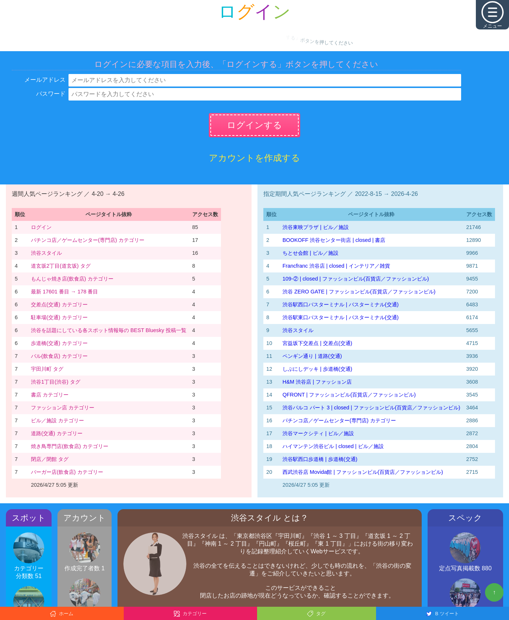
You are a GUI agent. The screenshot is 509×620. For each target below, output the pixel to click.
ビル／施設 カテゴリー (57, 420)
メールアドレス (45, 80)
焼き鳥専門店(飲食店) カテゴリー (69, 446)
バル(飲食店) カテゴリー (59, 356)
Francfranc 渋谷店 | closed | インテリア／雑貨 (336, 266)
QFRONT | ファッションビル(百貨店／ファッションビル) (349, 395)
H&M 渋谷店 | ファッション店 (317, 382)
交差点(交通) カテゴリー (59, 304)
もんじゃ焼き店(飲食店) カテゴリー (72, 279)
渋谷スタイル (46, 253)
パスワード (51, 94)
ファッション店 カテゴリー (62, 408)
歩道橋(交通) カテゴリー (59, 343)
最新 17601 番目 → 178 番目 (64, 292)
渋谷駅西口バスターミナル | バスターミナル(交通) (340, 304)
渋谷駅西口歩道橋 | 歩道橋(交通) (319, 459)
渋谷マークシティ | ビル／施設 (318, 433)
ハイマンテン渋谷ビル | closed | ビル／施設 (333, 446)
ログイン (41, 227)
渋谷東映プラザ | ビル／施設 (315, 227)
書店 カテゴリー (50, 395)
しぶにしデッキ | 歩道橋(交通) (317, 369)
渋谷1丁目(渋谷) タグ (55, 382)
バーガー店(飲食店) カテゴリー (67, 472)
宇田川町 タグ (47, 369)
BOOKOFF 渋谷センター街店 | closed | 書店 (333, 240)
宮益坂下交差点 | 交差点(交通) (317, 343)
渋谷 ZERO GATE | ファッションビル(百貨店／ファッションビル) (358, 292)
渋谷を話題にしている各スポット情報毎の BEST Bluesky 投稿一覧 (108, 330)
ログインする (254, 125)
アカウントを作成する (254, 158)
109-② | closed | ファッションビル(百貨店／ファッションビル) (355, 279)
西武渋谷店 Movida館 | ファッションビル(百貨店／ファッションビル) (362, 472)
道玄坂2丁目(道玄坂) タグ (61, 266)
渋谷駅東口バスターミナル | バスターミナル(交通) (340, 317)
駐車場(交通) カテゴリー (59, 317)
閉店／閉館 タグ (50, 459)
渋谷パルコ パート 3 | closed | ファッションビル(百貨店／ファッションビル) (371, 408)
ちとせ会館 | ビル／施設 (310, 253)
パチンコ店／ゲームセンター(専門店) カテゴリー (87, 240)
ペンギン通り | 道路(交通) (312, 356)
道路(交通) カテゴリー (57, 433)
